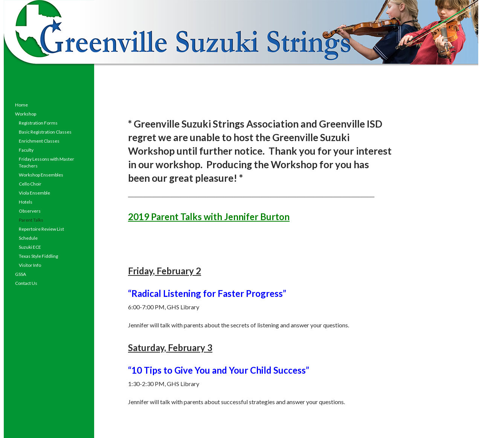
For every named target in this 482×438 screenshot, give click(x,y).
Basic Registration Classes (45, 132)
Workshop (25, 114)
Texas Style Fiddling (38, 256)
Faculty (26, 150)
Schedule (28, 238)
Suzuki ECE (30, 247)
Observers (30, 211)
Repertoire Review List (41, 229)
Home (21, 105)
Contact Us (26, 283)
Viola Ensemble (34, 193)
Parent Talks (31, 220)
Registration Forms (38, 123)
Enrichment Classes (39, 141)
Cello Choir (30, 184)
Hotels (25, 202)
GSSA (20, 274)
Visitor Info (30, 265)
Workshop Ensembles (41, 175)
